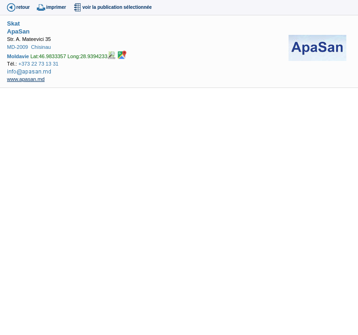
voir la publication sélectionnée (117, 7)
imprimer (56, 7)
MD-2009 (17, 47)
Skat (13, 23)
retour (23, 7)
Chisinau (41, 47)
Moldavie (18, 56)
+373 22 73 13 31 (38, 64)
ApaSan (18, 31)
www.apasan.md (26, 79)
